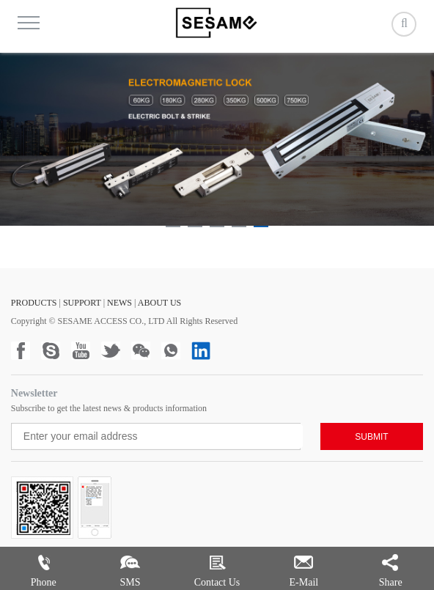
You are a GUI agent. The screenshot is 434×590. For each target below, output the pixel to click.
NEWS (119, 303)
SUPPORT (82, 303)
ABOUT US (159, 303)
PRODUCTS (34, 303)
